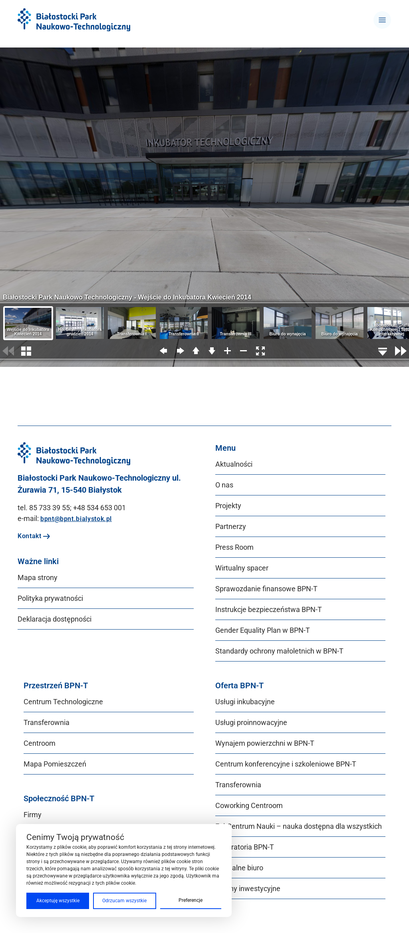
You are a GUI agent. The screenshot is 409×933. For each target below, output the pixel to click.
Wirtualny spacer (241, 568)
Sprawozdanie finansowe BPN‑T (266, 588)
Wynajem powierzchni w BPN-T (264, 743)
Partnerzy (230, 526)
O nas (224, 485)
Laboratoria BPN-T (244, 847)
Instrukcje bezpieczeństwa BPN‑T (268, 609)
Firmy (33, 814)
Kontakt (34, 536)
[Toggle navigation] (382, 20)
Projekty (228, 505)
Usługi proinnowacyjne (251, 722)
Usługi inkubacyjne (245, 701)
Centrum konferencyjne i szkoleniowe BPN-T (285, 764)
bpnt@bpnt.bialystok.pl (76, 519)
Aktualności (233, 464)
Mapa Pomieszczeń (55, 764)
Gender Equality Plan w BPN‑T (262, 630)
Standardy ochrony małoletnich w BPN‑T (279, 651)
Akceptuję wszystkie (57, 900)
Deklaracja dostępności (54, 619)
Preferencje (191, 900)
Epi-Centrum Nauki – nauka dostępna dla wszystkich (298, 826)
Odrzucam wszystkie (124, 900)
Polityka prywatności (50, 598)
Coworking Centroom (249, 805)
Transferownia (46, 722)
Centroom (40, 743)
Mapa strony (38, 577)
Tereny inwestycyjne (247, 888)
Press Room (234, 547)
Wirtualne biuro (239, 868)
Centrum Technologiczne (63, 701)
